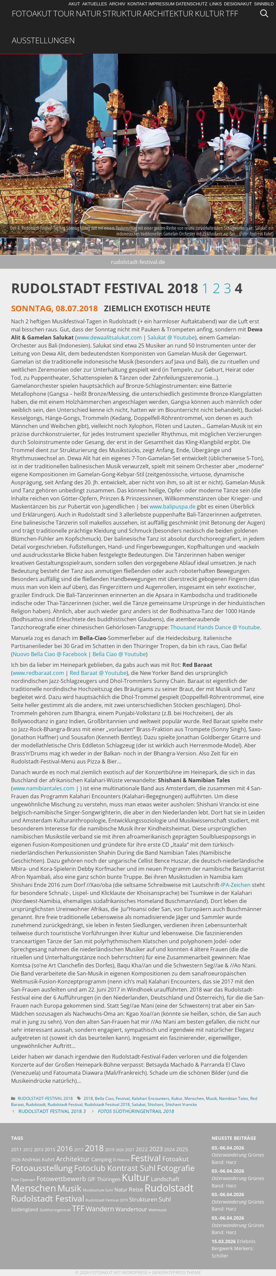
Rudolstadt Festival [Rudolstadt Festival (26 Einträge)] (47, 1198)
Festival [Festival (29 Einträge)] (146, 1158)
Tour (63, 13)
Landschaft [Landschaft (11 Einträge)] (165, 1179)
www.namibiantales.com (43, 788)
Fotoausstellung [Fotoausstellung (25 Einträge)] (42, 1167)
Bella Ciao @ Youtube (119, 654)
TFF (232, 13)
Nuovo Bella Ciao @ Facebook (50, 654)
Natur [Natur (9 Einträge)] (120, 1189)
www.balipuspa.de (173, 506)
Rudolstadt (36, 1104)
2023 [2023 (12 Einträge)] (156, 1149)
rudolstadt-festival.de (138, 262)
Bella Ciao (104, 1098)
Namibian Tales (233, 1098)
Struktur (122, 13)
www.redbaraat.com (38, 673)
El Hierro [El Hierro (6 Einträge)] (121, 1160)
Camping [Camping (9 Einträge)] (101, 1159)
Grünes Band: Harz (238, 1155)
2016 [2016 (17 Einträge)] (65, 1148)
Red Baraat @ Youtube (98, 673)
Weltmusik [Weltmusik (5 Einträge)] (158, 1210)
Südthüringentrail (136, 1111)
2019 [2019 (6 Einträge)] (109, 1150)
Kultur (209, 13)
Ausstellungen (43, 40)
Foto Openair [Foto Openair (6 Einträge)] (23, 1179)
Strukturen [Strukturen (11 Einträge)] (143, 1199)
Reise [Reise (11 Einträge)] (136, 1189)
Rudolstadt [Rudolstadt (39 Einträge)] (169, 1187)
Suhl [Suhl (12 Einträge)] (165, 1199)
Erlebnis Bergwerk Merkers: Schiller (234, 1248)
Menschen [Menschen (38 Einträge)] (33, 1187)
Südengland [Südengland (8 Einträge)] (24, 1209)
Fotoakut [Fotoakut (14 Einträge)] (175, 1158)
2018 (88, 1098)
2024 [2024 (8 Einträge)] (169, 1149)
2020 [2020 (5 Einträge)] (120, 1150)
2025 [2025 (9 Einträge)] (182, 1149)
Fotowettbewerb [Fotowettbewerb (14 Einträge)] (61, 1178)
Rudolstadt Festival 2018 (107, 1104)
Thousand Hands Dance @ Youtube (215, 627)
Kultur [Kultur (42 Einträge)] (136, 1177)
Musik (211, 1098)
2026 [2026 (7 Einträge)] (15, 1160)
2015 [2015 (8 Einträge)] (50, 1149)
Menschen (194, 1098)
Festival (123, 1098)
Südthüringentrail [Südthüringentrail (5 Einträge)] (55, 1210)
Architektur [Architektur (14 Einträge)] (73, 1158)
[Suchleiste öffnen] (266, 13)
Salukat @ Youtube (171, 337)
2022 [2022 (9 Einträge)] (142, 1149)
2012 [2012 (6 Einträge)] (28, 1150)
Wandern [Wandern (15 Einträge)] (100, 1208)
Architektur (168, 13)
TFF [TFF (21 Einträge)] (78, 1208)
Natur (88, 13)
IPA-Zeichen (236, 885)
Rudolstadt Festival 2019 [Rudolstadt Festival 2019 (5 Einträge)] (107, 1200)
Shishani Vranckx (181, 1104)
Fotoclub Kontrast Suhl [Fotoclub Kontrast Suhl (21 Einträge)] (115, 1168)
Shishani (155, 1104)
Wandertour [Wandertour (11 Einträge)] (131, 1209)
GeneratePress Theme (176, 1272)
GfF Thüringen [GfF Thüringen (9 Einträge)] (104, 1179)
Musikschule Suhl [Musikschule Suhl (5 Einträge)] (98, 1190)
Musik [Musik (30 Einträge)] (69, 1188)
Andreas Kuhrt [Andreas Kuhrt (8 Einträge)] (38, 1159)
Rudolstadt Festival (65, 1104)
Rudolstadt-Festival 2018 (45, 1098)
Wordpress (135, 1272)
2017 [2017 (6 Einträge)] (79, 1150)
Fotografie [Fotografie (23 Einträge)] (176, 1168)
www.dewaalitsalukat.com (109, 337)
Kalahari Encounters (150, 1098)
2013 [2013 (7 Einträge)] (38, 1150)
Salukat (139, 1104)
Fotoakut (32, 13)
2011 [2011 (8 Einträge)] (16, 1149)
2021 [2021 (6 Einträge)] (129, 1150)
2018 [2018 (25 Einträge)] (94, 1148)
